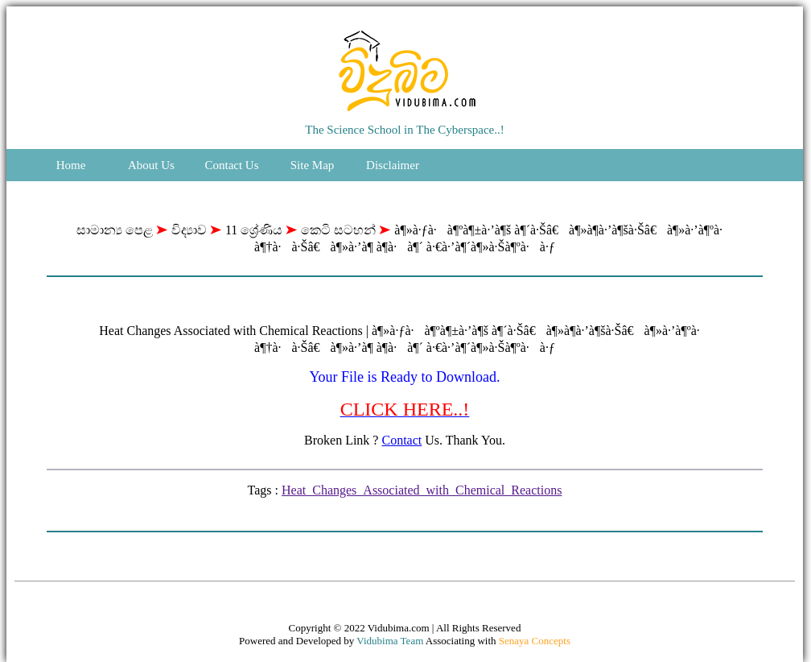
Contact (401, 440)
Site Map (312, 165)
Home (71, 165)
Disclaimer (392, 165)
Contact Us (231, 165)
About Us (151, 165)
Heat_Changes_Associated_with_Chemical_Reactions (422, 490)
